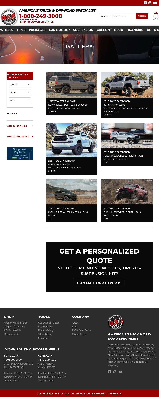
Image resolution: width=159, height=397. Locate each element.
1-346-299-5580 (47, 358)
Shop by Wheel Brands (15, 323)
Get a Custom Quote (48, 323)
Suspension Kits (12, 333)
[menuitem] (7, 30)
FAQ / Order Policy (81, 330)
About (75, 323)
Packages (37, 30)
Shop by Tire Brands (14, 326)
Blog (118, 30)
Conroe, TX (45, 355)
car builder (59, 30)
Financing (134, 30)
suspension (83, 30)
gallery (104, 30)
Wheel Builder (45, 333)
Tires (21, 30)
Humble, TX (11, 355)
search (142, 16)
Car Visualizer (45, 326)
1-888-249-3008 (40, 16)
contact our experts (99, 283)
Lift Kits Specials (12, 330)
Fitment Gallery (45, 330)
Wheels (6, 30)
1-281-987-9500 (13, 358)
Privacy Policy (79, 333)
